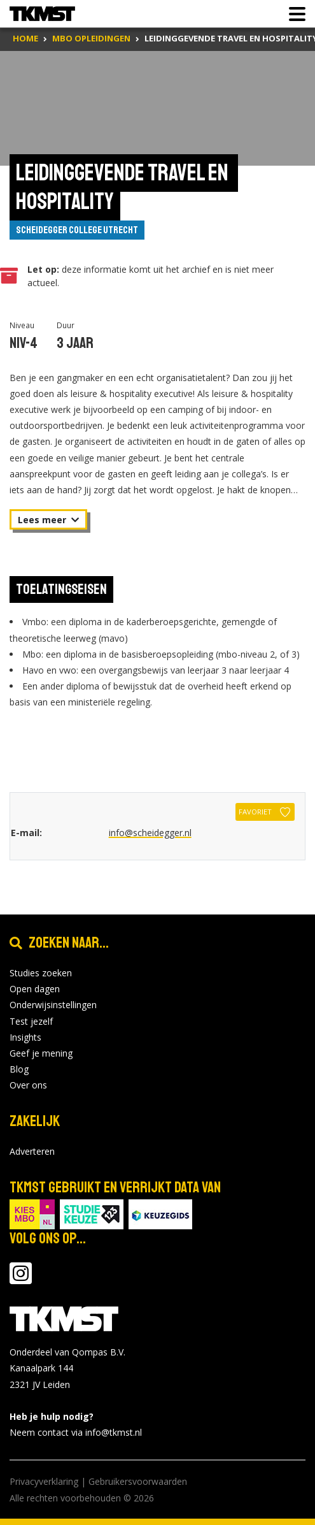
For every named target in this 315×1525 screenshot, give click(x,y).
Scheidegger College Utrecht (77, 230)
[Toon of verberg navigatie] (293, 14)
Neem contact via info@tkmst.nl (76, 1432)
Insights (25, 1037)
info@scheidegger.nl (150, 833)
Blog (19, 1069)
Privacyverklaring (44, 1481)
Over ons (28, 1085)
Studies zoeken (41, 973)
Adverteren (32, 1151)
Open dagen (35, 989)
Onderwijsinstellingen (53, 1005)
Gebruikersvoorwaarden (137, 1481)
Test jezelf (31, 1021)
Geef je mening (41, 1053)
